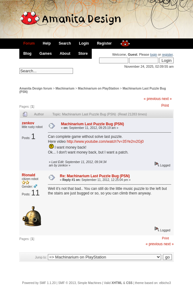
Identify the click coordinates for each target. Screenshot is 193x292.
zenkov (28, 123)
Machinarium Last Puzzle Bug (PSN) (92, 124)
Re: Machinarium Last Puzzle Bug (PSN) (95, 176)
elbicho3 (165, 283)
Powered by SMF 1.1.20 (39, 283)
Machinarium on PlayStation (98, 88)
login (153, 54)
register (167, 54)
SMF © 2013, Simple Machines (80, 283)
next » (167, 99)
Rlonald (28, 175)
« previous (152, 99)
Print (165, 105)
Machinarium (65, 88)
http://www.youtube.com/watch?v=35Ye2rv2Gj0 (105, 141)
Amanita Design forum (35, 88)
